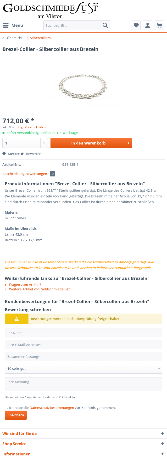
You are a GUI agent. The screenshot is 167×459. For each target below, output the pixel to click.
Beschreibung (13, 173)
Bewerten (30, 153)
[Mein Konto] (147, 25)
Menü (13, 24)
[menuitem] (12, 25)
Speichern (16, 415)
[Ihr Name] (83, 332)
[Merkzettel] (136, 25)
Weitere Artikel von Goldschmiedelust (37, 289)
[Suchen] (105, 25)
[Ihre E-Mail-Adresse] (83, 344)
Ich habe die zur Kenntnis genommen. (62, 407)
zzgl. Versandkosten (32, 127)
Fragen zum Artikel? (23, 284)
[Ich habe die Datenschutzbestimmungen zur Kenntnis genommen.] (6, 407)
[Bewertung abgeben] (83, 369)
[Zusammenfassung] (83, 356)
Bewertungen (40, 173)
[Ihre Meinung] (83, 384)
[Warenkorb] (159, 25)
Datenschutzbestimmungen (52, 407)
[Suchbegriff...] (76, 25)
